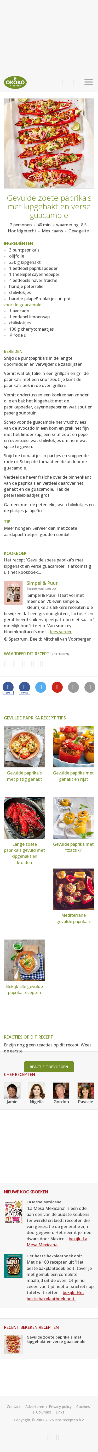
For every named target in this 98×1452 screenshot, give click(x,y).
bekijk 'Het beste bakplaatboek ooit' (55, 1295)
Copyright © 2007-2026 (34, 1419)
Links (60, 1412)
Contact (14, 1406)
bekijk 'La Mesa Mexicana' (57, 1242)
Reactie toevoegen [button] (49, 1066)
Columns (43, 1412)
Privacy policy (60, 1406)
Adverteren (34, 1406)
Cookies (83, 1406)
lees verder (61, 632)
